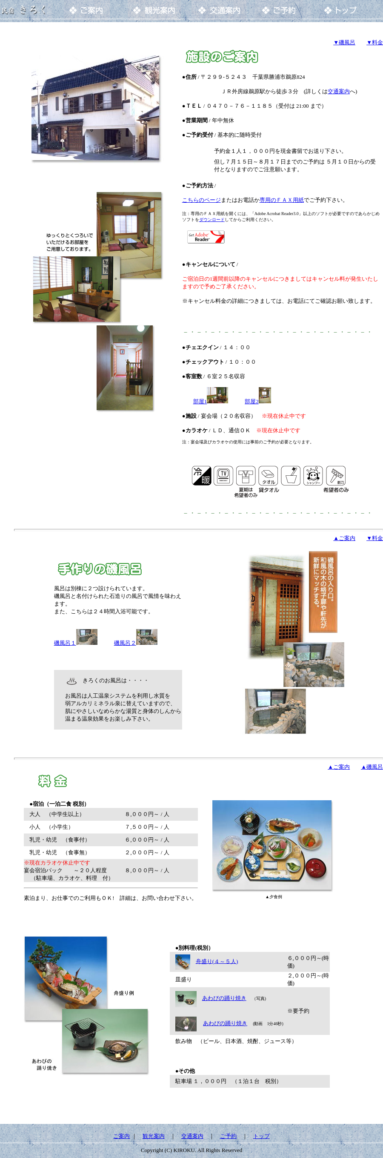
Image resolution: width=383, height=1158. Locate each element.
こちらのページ (201, 200)
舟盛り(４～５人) (217, 961)
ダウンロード (212, 219)
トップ (261, 1136)
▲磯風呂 (372, 767)
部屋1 (200, 401)
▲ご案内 (339, 767)
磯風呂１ (75, 643)
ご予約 (228, 1136)
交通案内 (339, 91)
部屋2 (252, 401)
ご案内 (121, 1136)
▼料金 (374, 42)
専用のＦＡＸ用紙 (282, 200)
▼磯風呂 (344, 42)
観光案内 (154, 1136)
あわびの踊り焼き (224, 998)
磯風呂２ (125, 643)
